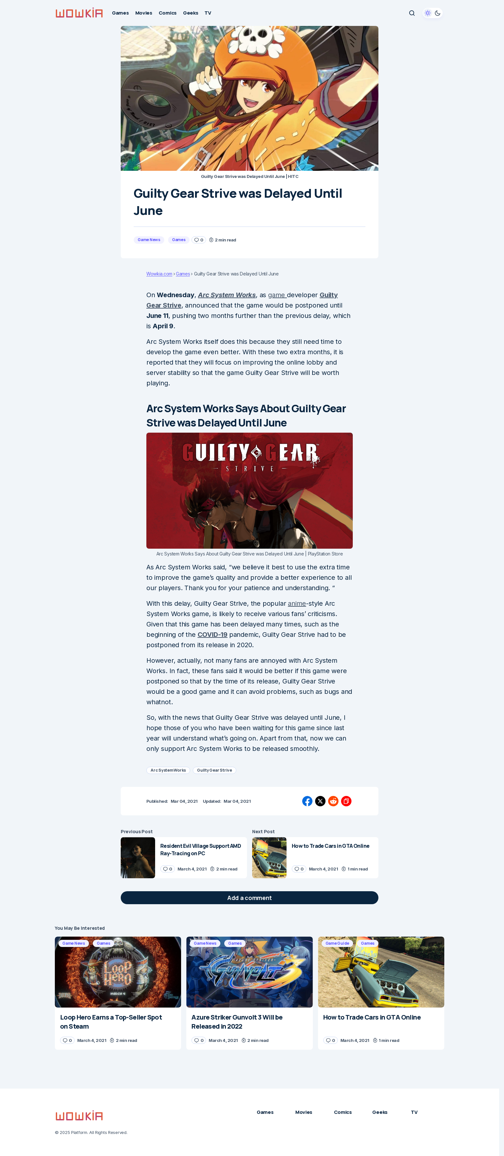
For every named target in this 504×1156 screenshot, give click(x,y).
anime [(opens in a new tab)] (297, 603)
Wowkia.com (159, 273)
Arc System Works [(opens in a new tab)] (227, 295)
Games (179, 239)
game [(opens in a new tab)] (277, 295)
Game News (149, 239)
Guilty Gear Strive (214, 770)
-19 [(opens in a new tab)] (222, 634)
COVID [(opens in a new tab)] (208, 634)
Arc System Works (168, 770)
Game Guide (338, 943)
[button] (412, 13)
